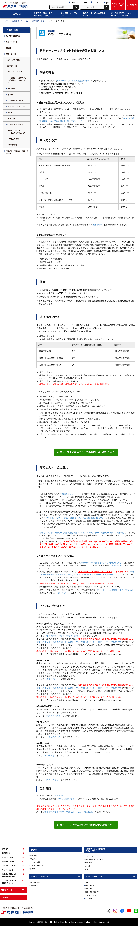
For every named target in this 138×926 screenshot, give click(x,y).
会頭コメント (90, 856)
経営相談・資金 (38, 21)
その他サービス (90, 895)
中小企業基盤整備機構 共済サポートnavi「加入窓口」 (69, 812)
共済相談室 (97, 225)
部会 (87, 869)
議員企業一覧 (90, 885)
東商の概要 (89, 882)
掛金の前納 (51, 679)
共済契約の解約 (53, 737)
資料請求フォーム (69, 494)
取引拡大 (33, 859)
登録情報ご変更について (11, 861)
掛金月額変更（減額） (70, 636)
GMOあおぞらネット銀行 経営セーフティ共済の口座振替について (75, 518)
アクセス (5, 849)
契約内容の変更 (53, 716)
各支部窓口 (59, 796)
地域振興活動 (35, 882)
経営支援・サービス (20, 21)
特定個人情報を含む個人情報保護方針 (9, 875)
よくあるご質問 (7, 857)
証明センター (35, 869)
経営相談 (33, 856)
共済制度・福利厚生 (37, 865)
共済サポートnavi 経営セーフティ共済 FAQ (115, 590)
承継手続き (49, 755)
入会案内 (4, 897)
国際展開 (88, 863)
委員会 (87, 866)
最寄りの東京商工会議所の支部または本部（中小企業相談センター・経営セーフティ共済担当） (82, 533)
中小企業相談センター (67, 799)
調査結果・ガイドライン (94, 859)
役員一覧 (88, 889)
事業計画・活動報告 (92, 892)
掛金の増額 (51, 636)
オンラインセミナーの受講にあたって (10, 881)
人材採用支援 (35, 862)
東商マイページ (6, 890)
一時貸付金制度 (51, 780)
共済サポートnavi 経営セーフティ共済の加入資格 (100, 563)
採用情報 (88, 898)
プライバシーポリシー (10, 866)
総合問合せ (6, 853)
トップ (5, 21)
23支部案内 (34, 885)
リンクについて (7, 870)
